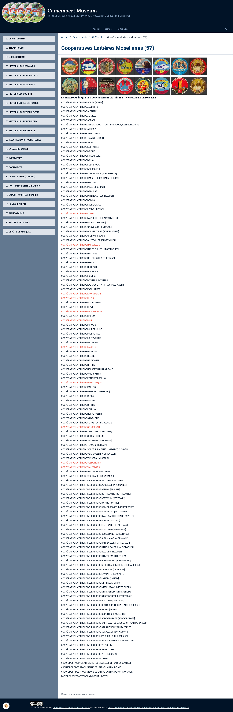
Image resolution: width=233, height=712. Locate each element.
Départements (80, 37)
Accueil (96, 29)
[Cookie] (6, 706)
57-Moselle (97, 37)
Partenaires (123, 29)
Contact (108, 29)
